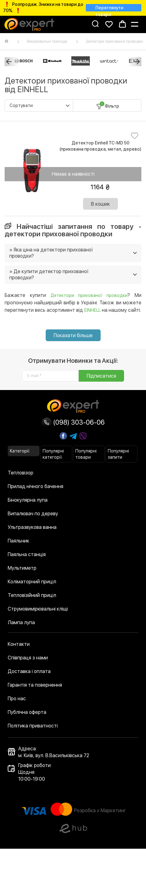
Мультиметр (22, 568)
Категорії (19, 450)
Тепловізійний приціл (32, 595)
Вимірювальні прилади (47, 41)
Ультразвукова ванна (32, 527)
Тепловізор (20, 473)
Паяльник (18, 541)
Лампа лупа (21, 622)
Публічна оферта (27, 712)
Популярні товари (86, 454)
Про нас (17, 698)
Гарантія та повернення (35, 685)
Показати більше (73, 335)
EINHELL (92, 310)
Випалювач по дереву (33, 514)
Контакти (19, 644)
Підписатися (101, 376)
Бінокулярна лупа (28, 500)
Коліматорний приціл (32, 582)
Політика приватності (33, 726)
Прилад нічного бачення (35, 486)
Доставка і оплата (29, 671)
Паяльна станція (27, 554)
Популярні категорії (53, 454)
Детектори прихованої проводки (89, 295)
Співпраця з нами (28, 658)
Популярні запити (118, 454)
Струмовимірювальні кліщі (38, 609)
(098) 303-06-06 (73, 422)
